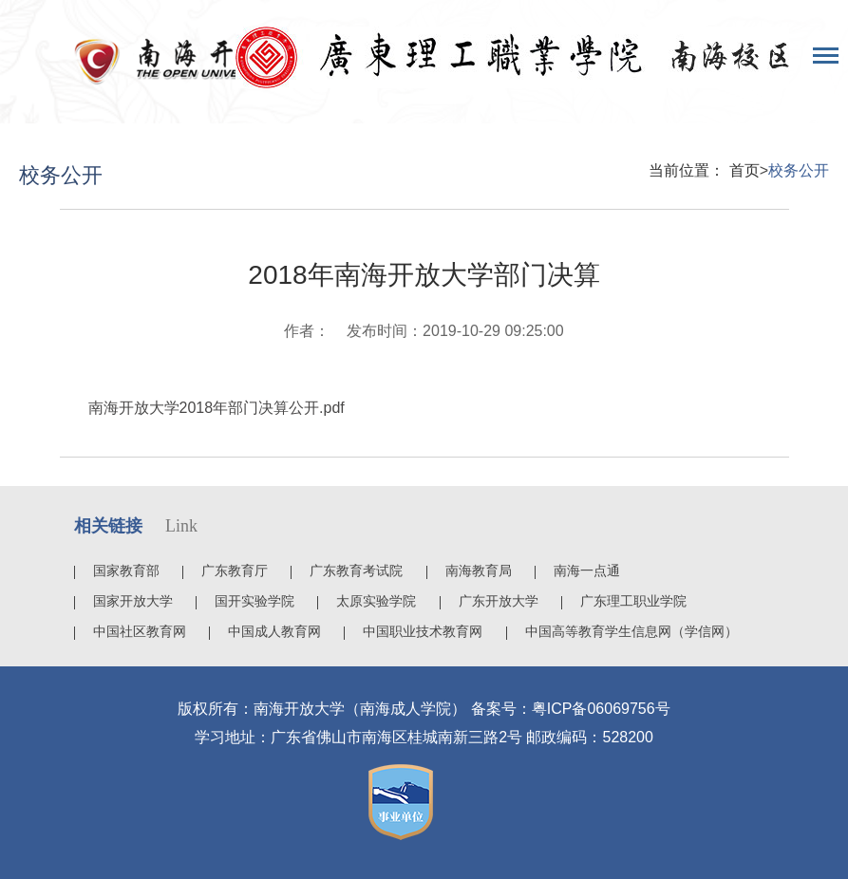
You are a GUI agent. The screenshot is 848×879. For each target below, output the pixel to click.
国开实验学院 (254, 600)
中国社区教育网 (139, 631)
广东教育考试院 (356, 570)
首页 (744, 170)
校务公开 (798, 170)
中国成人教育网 (274, 631)
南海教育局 (478, 570)
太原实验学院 (376, 600)
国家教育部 (126, 570)
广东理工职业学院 (633, 600)
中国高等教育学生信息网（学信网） (631, 631)
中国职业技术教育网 (422, 631)
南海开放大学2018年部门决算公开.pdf (216, 408)
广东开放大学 (498, 600)
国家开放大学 (133, 600)
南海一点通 (587, 570)
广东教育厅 (234, 570)
